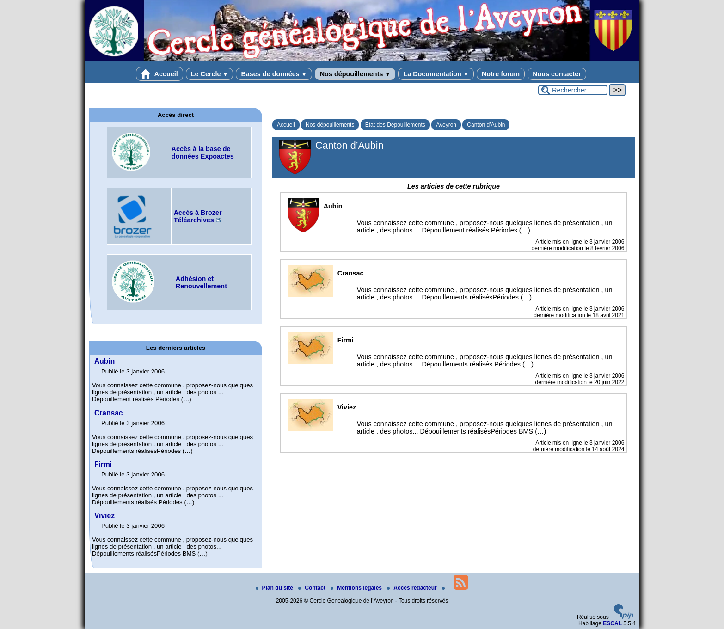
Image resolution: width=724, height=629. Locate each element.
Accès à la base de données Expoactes (203, 152)
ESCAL (612, 623)
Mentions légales (357, 588)
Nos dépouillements (355, 74)
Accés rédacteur (412, 588)
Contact (312, 588)
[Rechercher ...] (572, 90)
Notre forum (501, 74)
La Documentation (435, 74)
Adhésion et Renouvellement (201, 282)
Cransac (108, 413)
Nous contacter (557, 74)
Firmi (103, 464)
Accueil (159, 74)
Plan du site (275, 588)
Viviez (104, 515)
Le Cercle (209, 74)
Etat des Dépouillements (395, 125)
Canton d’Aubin (486, 125)
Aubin (104, 361)
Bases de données (274, 74)
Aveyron (446, 125)
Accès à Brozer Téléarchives (198, 216)
